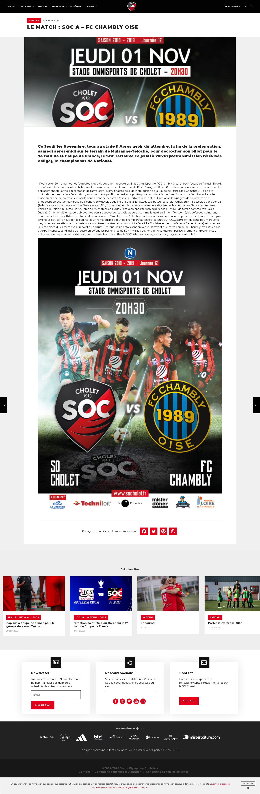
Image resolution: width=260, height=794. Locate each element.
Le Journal (187, 634)
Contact (91, 6)
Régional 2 (27, 6)
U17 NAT (42, 6)
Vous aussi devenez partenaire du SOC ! (154, 765)
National (34, 20)
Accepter (248, 783)
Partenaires (232, 6)
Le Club (12, 628)
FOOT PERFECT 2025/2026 (66, 6)
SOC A (36, 628)
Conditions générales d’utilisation (133, 787)
